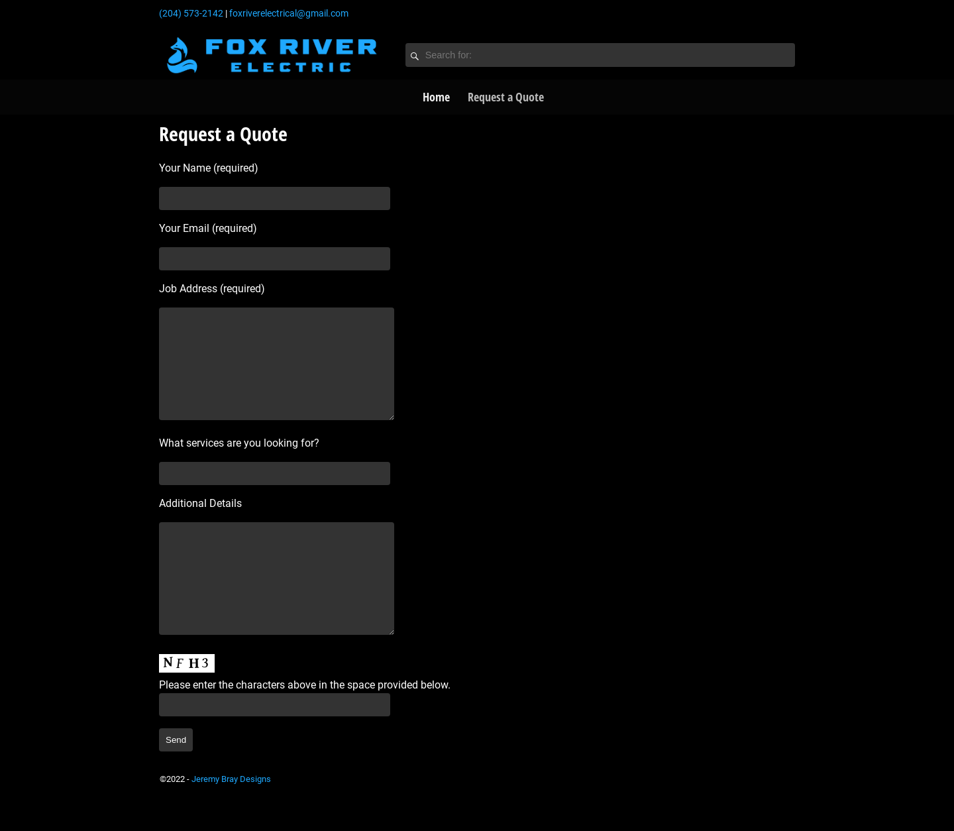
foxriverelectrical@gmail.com (288, 13)
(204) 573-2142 (191, 13)
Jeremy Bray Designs (231, 819)
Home (436, 97)
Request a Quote (506, 97)
